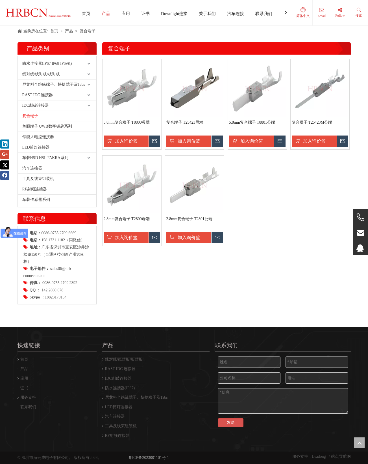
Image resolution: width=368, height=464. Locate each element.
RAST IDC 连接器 (37, 95)
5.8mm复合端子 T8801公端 (252, 122)
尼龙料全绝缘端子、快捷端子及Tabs (53, 84)
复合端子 (30, 116)
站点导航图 (341, 456)
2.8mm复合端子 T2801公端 (189, 219)
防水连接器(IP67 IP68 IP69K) (47, 63)
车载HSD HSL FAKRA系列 (45, 158)
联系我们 (263, 13)
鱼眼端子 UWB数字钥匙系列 (47, 126)
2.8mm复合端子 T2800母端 (127, 219)
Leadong (319, 456)
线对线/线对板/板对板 (41, 74)
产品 (106, 13)
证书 (145, 13)
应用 (125, 13)
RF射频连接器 (34, 189)
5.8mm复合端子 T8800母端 (127, 122)
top (359, 442)
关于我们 (207, 13)
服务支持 (28, 397)
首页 (86, 13)
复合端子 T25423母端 (184, 122)
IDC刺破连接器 (35, 105)
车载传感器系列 (36, 199)
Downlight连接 (174, 13)
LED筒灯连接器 (36, 147)
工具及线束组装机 (38, 179)
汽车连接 (235, 13)
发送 (231, 422)
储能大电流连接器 (38, 137)
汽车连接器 (32, 168)
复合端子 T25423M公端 (312, 122)
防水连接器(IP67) (120, 388)
